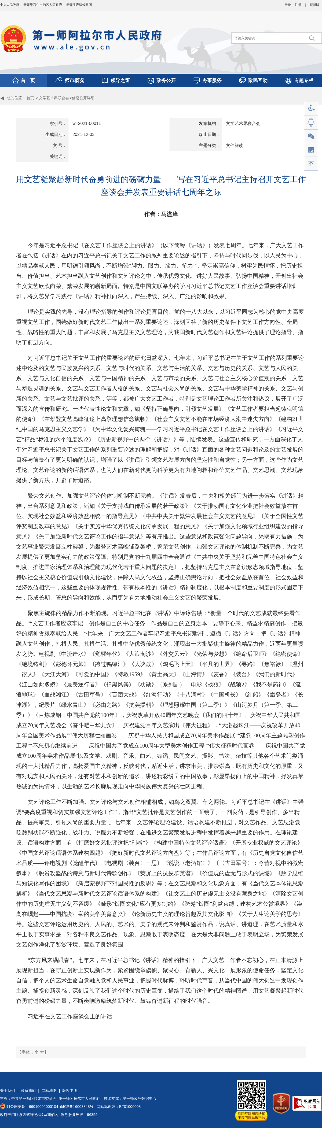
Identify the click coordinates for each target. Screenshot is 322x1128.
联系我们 (28, 1090)
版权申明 (69, 1090)
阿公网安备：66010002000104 (32, 1106)
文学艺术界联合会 (54, 98)
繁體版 (314, 5)
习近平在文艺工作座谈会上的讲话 (70, 1016)
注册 (298, 5)
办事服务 (212, 80)
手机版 (311, 150)
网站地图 (49, 1090)
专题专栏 (303, 80)
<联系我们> (47, 1114)
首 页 (28, 80)
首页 (30, 98)
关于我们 (7, 1090)
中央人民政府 (9, 5)
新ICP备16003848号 (76, 1106)
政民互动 (258, 80)
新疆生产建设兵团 (79, 5)
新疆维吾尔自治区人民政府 (42, 5)
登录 (288, 5)
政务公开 (166, 80)
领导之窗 (120, 80)
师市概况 (74, 80)
